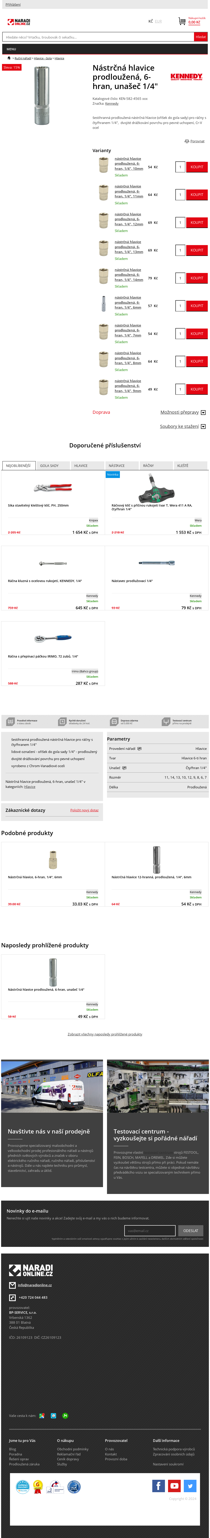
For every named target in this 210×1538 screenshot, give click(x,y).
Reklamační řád (69, 1454)
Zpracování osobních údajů (173, 1454)
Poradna (15, 1454)
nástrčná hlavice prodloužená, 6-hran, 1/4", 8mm (128, 358)
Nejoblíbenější (18, 465)
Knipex (93, 520)
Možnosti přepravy (183, 412)
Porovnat (197, 141)
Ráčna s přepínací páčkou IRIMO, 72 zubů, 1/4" (43, 656)
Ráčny (148, 465)
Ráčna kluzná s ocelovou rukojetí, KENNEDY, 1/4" (45, 581)
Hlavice (59, 58)
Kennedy (112, 103)
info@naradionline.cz (35, 1285)
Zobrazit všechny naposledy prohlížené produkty (105, 1034)
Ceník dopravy (68, 1459)
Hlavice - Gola (43, 58)
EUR (158, 21)
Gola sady (49, 465)
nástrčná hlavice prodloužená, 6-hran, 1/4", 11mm (129, 191)
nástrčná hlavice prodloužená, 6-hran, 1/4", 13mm (129, 247)
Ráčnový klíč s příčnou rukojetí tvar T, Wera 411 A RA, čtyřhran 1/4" (152, 507)
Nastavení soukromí (168, 1464)
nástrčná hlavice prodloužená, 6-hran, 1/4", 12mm (129, 219)
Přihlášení (13, 4)
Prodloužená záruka (24, 1464)
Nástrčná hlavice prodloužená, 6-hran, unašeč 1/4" (46, 989)
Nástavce (117, 465)
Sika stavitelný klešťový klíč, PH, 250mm (38, 505)
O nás (109, 1449)
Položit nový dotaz (84, 810)
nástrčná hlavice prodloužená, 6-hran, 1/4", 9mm (128, 386)
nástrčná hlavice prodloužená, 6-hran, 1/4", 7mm (128, 330)
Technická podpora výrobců (174, 1449)
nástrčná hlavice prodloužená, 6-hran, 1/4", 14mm (129, 274)
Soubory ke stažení (183, 426)
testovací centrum (158, 1152)
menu (11, 49)
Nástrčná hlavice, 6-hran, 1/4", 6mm (35, 877)
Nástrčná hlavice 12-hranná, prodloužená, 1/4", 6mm (151, 877)
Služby (62, 1464)
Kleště (182, 465)
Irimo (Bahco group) (85, 671)
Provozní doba (116, 1459)
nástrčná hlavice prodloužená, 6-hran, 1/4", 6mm (128, 302)
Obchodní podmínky (73, 1449)
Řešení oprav (19, 1459)
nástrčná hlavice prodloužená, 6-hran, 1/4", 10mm (129, 163)
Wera (198, 520)
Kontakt (111, 1454)
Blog (12, 1449)
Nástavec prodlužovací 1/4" (132, 581)
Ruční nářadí (23, 58)
